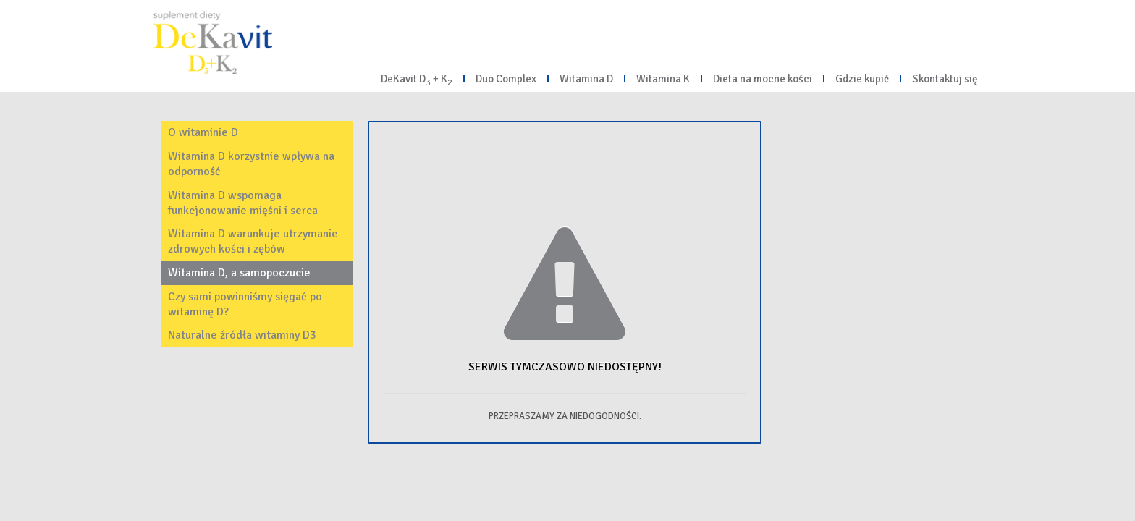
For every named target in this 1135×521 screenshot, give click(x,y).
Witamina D (586, 78)
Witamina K (663, 78)
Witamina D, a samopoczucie (239, 273)
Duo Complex (506, 78)
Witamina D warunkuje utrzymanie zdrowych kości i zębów (253, 241)
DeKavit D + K (416, 80)
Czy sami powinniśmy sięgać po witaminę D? (245, 304)
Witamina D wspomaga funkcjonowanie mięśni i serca (243, 203)
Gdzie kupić (862, 78)
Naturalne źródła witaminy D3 (242, 335)
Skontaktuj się (945, 78)
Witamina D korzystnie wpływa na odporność (251, 164)
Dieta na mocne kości (762, 78)
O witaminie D (203, 132)
